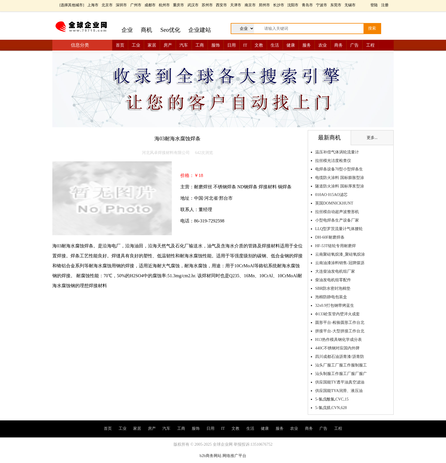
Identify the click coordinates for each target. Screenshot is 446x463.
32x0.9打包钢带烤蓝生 (334, 305)
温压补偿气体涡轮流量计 (337, 152)
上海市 (92, 5)
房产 (168, 45)
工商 (199, 45)
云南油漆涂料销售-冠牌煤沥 (339, 263)
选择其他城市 (72, 5)
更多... (372, 137)
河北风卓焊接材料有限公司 (166, 153)
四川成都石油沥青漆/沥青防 (339, 356)
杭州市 (164, 5)
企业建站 (199, 30)
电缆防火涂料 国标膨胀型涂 (339, 178)
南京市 (250, 5)
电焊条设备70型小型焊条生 (339, 169)
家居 (152, 45)
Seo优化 (170, 30)
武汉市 (193, 5)
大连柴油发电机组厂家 (335, 271)
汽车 (183, 45)
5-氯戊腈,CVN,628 (331, 408)
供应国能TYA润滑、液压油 (339, 391)
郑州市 (264, 5)
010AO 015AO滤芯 (331, 195)
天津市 (235, 5)
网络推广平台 (234, 456)
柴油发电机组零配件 (333, 280)
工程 (370, 45)
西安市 (221, 5)
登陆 (374, 5)
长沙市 (278, 5)
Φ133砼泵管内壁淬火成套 (337, 314)
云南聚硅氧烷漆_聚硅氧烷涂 (340, 254)
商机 (146, 30)
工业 (136, 45)
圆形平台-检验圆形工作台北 (339, 322)
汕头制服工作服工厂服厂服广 (341, 374)
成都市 (150, 5)
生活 (275, 45)
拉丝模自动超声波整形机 (337, 212)
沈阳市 (292, 5)
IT (245, 45)
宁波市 (321, 5)
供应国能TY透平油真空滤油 (339, 382)
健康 (290, 45)
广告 (354, 45)
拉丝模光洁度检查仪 (333, 160)
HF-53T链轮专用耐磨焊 (335, 246)
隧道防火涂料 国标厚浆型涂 (339, 186)
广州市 (135, 5)
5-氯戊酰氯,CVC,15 (331, 399)
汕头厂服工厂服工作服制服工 (341, 365)
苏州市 (207, 5)
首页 (120, 45)
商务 (338, 45)
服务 (306, 45)
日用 (231, 45)
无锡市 (350, 5)
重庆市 (178, 5)
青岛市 (307, 5)
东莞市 (335, 5)
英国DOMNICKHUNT (334, 203)
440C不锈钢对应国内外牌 (337, 348)
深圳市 (121, 5)
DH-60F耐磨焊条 (329, 237)
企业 (127, 30)
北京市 (107, 5)
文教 (259, 45)
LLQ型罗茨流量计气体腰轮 (339, 229)
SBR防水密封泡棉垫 (332, 288)
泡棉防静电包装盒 (331, 297)
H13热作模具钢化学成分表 (338, 339)
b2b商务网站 (211, 456)
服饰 (215, 45)
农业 (322, 45)
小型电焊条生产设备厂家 (337, 220)
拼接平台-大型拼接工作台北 (339, 331)
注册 (385, 5)
